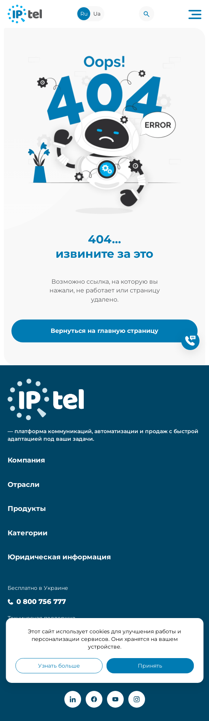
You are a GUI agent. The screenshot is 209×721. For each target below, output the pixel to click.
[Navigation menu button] (194, 14)
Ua (97, 13)
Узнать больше (59, 665)
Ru (84, 13)
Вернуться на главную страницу (104, 330)
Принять (150, 665)
